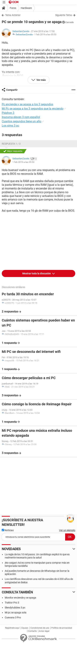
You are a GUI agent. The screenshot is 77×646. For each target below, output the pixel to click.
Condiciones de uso (39, 628)
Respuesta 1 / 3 (11, 143)
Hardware (26, 8)
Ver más (41, 80)
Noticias (8, 530)
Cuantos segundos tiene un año (21, 121)
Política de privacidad (61, 628)
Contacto (32, 631)
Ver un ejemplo (67, 530)
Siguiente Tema (63, 15)
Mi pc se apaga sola (15, 612)
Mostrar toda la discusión (36, 273)
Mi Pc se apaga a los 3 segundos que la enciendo (32, 108)
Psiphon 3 (8, 112)
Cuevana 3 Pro (13, 617)
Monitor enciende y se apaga (20, 597)
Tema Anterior (13, 15)
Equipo (25, 628)
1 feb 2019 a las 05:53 (45, 34)
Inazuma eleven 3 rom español (21, 117)
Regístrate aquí (12, 628)
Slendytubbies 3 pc (15, 607)
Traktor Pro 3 (12, 602)
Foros (13, 8)
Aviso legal (44, 631)
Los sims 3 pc (10, 125)
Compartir (12, 89)
